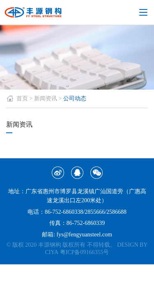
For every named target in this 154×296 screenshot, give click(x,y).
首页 (17, 98)
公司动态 (74, 98)
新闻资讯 (45, 98)
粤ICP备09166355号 (84, 252)
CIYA (52, 252)
